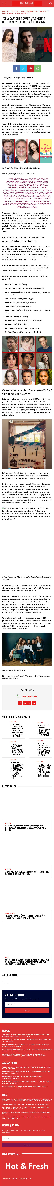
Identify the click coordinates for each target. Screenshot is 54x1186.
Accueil (5, 11)
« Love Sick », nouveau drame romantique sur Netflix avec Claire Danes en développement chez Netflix (17, 730)
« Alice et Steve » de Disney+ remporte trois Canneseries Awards (25, 1104)
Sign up (27, 1011)
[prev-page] (3, 983)
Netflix (15, 11)
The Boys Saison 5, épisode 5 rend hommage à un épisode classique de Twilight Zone (25, 916)
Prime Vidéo (10, 913)
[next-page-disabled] (7, 983)
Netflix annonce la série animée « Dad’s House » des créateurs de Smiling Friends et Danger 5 (17, 749)
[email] (27, 1004)
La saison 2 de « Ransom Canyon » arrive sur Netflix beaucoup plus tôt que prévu (43, 730)
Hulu (7, 957)
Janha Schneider (29, 696)
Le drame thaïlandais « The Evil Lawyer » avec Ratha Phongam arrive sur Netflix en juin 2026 (44, 749)
